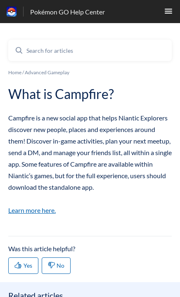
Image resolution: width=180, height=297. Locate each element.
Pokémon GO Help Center (67, 12)
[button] (168, 13)
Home (14, 72)
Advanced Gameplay (47, 72)
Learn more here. (32, 210)
